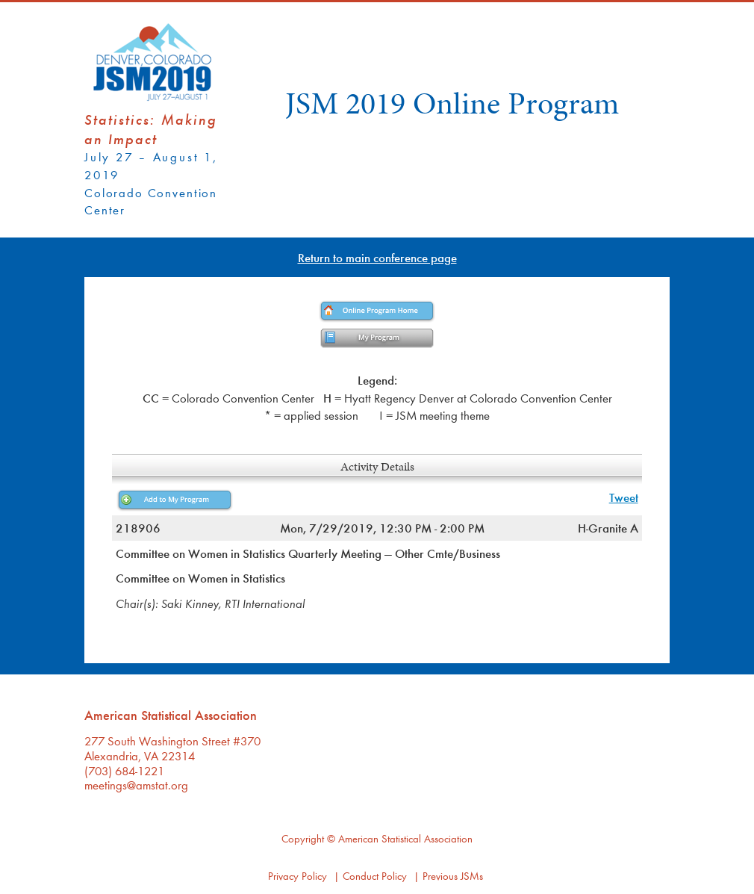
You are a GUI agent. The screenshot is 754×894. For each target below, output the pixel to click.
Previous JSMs (453, 876)
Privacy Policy (297, 876)
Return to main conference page (377, 257)
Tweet (623, 497)
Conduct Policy (375, 876)
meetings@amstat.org (136, 784)
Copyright (302, 838)
